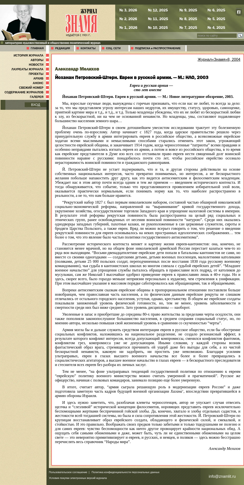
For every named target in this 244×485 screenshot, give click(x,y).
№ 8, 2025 (188, 18)
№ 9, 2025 (188, 10)
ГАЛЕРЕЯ (40, 97)
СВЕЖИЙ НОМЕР (34, 87)
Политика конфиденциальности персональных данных (126, 472)
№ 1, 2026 (128, 27)
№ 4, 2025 (216, 27)
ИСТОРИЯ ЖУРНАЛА (32, 55)
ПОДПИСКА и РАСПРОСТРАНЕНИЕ (158, 48)
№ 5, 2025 (216, 18)
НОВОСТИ (39, 64)
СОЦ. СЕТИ (113, 48)
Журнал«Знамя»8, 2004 (219, 59)
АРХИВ (41, 78)
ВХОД (35, 105)
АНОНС (41, 83)
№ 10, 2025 (158, 27)
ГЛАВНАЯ (37, 48)
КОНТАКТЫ (88, 48)
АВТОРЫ (40, 60)
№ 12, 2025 (158, 10)
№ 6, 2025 (216, 10)
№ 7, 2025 (188, 27)
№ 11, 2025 (158, 18)
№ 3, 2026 (128, 10)
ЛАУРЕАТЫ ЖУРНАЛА (31, 69)
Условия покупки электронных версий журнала (78, 478)
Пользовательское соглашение (68, 472)
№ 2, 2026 (128, 18)
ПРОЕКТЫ (39, 74)
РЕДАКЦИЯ (62, 48)
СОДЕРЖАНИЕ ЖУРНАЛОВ (27, 92)
